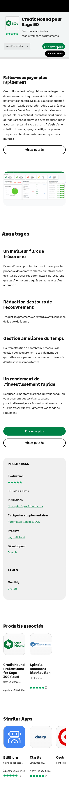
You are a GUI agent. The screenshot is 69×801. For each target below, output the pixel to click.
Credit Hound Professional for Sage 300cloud (14, 671)
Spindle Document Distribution (40, 669)
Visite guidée (34, 149)
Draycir (12, 552)
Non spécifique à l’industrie (25, 506)
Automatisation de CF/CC (24, 521)
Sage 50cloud (16, 537)
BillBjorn (10, 757)
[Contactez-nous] (55, 54)
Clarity (35, 757)
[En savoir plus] (53, 46)
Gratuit (12, 588)
